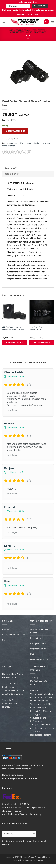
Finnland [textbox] (13, 6)
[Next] (53, 325)
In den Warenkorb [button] (14, 342)
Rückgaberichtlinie (38, 643)
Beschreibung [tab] (11, 168)
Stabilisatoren (38, 30)
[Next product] (28, 37)
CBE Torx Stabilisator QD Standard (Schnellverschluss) (13, 328)
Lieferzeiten (35, 638)
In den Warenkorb (15, 130)
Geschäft (6, 629)
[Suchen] (46, 21)
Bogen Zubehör (23, 30)
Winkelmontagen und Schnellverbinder (28, 32)
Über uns (6, 640)
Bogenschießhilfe (38, 648)
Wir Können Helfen (10, 634)
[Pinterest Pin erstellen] (24, 152)
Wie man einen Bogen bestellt (40, 631)
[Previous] (2, 325)
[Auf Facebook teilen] (9, 152)
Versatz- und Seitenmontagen (22, 143)
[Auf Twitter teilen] (14, 152)
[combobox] (18, 6)
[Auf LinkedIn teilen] (29, 152)
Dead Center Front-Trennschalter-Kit (36, 328)
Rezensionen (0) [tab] (12, 174)
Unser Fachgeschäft (39, 659)
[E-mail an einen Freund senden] (19, 152)
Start (11, 30)
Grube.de (33, 778)
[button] (4, 21)
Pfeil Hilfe (34, 654)
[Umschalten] (24, 634)
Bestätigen (40, 5)
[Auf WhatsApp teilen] (4, 152)
